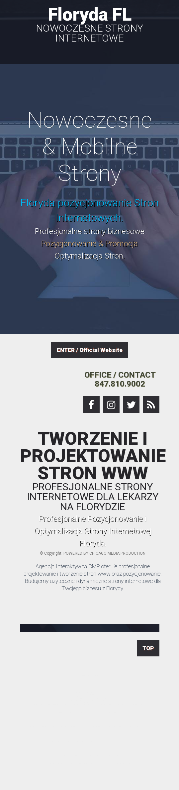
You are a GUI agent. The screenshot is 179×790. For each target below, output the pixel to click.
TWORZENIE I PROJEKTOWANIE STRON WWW (93, 471)
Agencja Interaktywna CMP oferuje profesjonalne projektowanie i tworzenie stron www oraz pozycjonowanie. (93, 570)
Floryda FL (89, 23)
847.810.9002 (120, 384)
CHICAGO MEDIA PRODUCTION (117, 553)
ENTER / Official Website (90, 350)
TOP (148, 648)
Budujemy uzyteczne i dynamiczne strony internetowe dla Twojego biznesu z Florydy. (93, 585)
